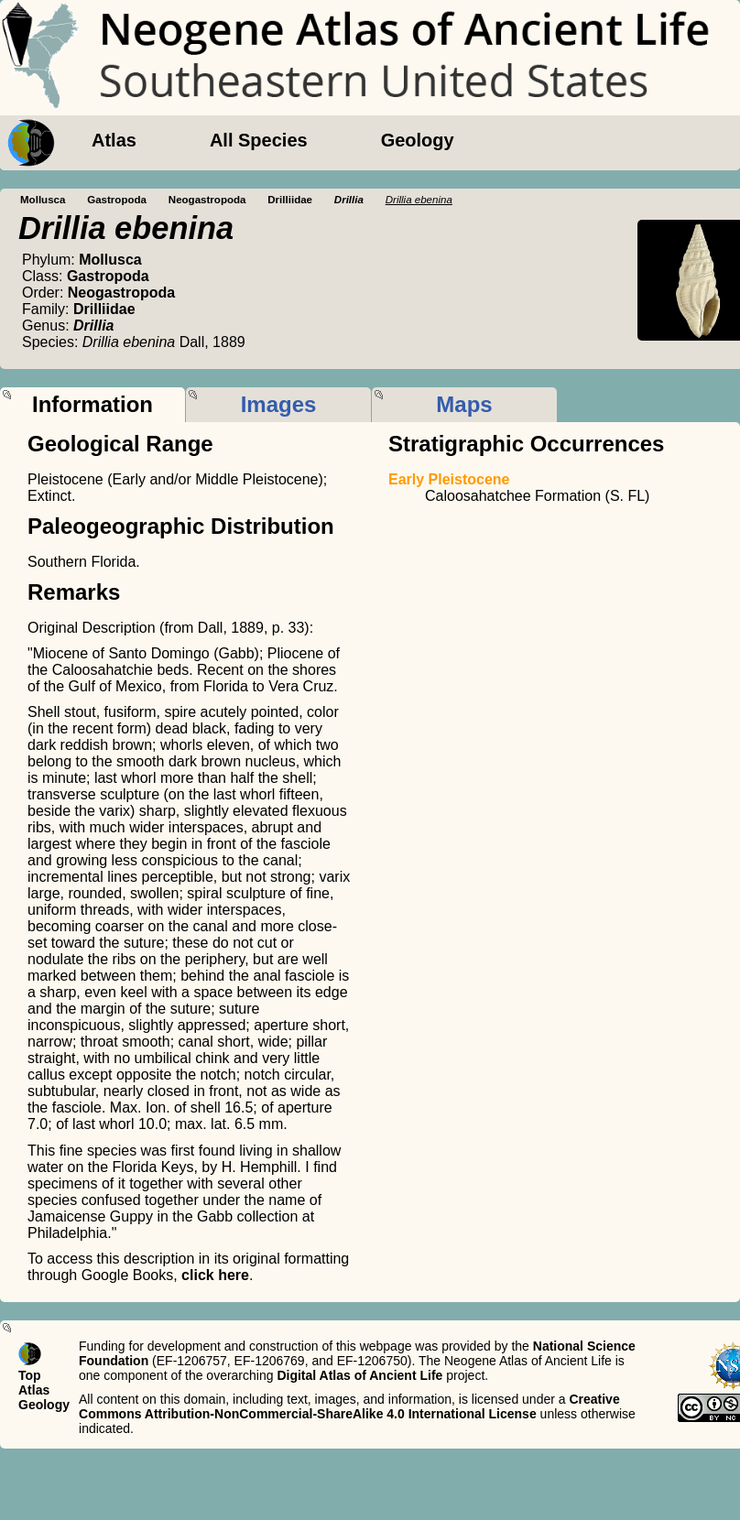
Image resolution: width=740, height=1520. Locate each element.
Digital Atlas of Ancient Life (359, 1375)
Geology (417, 140)
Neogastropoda (207, 199)
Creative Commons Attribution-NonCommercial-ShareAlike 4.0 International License (349, 1406)
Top (29, 1375)
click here (215, 1275)
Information (92, 404)
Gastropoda (117, 199)
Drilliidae (289, 199)
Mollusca (42, 199)
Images (279, 404)
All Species (259, 140)
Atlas (114, 140)
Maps (464, 404)
